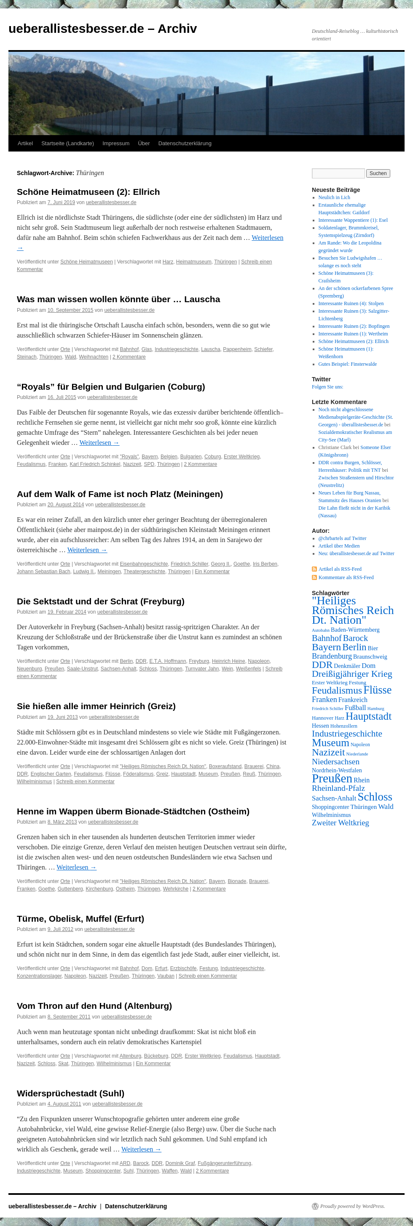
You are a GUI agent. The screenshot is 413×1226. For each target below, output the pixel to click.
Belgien (169, 457)
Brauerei (253, 766)
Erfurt (161, 968)
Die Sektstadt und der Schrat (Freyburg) (101, 601)
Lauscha (210, 349)
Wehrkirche (175, 889)
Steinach (27, 357)
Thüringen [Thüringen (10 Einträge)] (364, 806)
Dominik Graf (180, 1163)
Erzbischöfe (183, 968)
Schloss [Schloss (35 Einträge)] (374, 796)
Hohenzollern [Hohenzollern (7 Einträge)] (343, 726)
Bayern (150, 457)
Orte (65, 349)
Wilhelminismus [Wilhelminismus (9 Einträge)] (331, 814)
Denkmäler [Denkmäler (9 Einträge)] (347, 665)
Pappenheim (237, 349)
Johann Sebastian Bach (43, 571)
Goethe (241, 564)
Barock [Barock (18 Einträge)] (355, 638)
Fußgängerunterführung (224, 1163)
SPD (149, 464)
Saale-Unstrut (82, 669)
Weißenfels (248, 669)
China (272, 766)
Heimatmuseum (194, 262)
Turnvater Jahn (202, 669)
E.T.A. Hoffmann (167, 661)
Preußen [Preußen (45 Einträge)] (332, 778)
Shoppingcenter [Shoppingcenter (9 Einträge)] (330, 806)
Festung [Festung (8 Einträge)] (357, 682)
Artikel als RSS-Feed (340, 569)
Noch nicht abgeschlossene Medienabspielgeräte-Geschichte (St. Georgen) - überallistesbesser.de (356, 417)
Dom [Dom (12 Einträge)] (368, 666)
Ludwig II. (83, 571)
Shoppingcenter (103, 1171)
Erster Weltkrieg (242, 457)
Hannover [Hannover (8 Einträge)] (322, 718)
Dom (147, 968)
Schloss (148, 669)
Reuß (249, 774)
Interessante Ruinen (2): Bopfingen (354, 326)
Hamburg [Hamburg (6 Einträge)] (375, 708)
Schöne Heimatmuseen (86, 262)
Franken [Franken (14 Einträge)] (324, 699)
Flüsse (112, 774)
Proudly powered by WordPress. (352, 1206)
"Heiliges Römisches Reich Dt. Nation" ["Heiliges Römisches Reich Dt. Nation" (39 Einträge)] (353, 610)
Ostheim (125, 889)
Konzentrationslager (39, 976)
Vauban (165, 976)
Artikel (25, 143)
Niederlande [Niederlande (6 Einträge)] (357, 754)
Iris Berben (265, 564)
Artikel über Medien (339, 546)
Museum (208, 774)
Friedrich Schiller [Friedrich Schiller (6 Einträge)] (327, 708)
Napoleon (258, 661)
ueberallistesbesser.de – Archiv (102, 28)
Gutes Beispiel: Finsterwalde (348, 364)
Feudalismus (31, 464)
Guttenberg (70, 889)
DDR (141, 661)
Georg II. (221, 564)
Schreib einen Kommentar (85, 782)
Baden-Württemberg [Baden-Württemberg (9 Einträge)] (355, 629)
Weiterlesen (100, 442)
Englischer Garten (51, 774)
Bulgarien (191, 457)
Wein (227, 669)
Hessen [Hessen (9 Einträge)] (320, 725)
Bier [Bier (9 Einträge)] (373, 648)
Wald (70, 357)
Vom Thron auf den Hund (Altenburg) (94, 1006)
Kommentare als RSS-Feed (346, 577)
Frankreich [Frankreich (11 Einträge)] (352, 699)
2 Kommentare (129, 357)
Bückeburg (156, 1056)
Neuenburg (29, 669)
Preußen (54, 669)
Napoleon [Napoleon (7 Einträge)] (360, 744)
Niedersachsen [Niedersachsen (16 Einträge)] (335, 761)
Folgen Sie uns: (327, 387)
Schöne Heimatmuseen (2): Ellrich (88, 192)
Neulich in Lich (334, 197)
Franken (57, 464)
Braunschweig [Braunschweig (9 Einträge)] (370, 656)
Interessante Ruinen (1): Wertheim (353, 334)
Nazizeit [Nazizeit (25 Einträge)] (328, 752)
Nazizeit (132, 464)
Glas (147, 349)
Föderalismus (138, 774)
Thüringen (225, 262)
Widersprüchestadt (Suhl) (70, 1093)
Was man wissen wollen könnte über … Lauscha (118, 299)
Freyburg (199, 661)
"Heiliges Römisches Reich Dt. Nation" (163, 766)
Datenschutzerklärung (185, 143)
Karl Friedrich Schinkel (95, 464)
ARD (125, 1163)
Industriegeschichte (176, 349)
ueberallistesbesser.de (111, 202)
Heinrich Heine (228, 661)
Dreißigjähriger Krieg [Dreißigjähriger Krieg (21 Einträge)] (352, 673)
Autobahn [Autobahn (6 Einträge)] (321, 630)
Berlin (126, 661)
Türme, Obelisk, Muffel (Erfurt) (80, 918)
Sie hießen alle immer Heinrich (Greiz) (96, 706)
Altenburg (130, 1056)
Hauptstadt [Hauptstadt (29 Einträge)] (369, 716)
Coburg (212, 457)
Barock (141, 1163)
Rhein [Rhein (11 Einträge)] (362, 780)
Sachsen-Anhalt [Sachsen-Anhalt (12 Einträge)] (334, 798)
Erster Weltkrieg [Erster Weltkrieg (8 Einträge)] (330, 682)
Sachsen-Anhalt (119, 669)
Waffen (169, 1171)
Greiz (162, 774)
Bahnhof (129, 349)
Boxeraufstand (225, 766)
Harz (168, 262)
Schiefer (263, 349)
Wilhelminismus (34, 782)
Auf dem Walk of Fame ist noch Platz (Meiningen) (120, 494)
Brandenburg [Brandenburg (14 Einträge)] (332, 656)
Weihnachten (93, 357)
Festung (208, 968)
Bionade (237, 881)
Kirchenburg (99, 889)
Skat (63, 1063)
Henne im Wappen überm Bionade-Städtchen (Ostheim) (133, 811)
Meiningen (109, 571)
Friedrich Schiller (189, 564)
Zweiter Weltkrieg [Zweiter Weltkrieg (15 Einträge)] (340, 822)
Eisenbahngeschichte (144, 564)
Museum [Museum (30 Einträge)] (330, 742)
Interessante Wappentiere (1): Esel (353, 220)
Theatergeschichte (144, 571)
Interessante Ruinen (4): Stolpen (351, 303)
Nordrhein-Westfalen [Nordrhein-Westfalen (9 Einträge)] (337, 770)
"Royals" (129, 457)
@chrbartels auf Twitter (343, 538)
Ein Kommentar (212, 571)
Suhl (128, 1171)
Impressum (115, 143)
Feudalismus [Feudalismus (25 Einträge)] (337, 690)
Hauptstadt (183, 774)
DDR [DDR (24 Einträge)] (322, 664)
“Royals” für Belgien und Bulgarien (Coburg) (111, 386)
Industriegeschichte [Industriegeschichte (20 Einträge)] (347, 734)
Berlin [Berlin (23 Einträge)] (354, 647)
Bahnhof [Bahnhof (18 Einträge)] (327, 638)
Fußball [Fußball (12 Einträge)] (355, 708)
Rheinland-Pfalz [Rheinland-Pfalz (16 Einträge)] (338, 788)
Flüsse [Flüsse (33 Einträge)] (377, 690)
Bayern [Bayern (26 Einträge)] (326, 646)
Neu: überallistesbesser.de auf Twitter (356, 553)
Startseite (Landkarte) (67, 143)
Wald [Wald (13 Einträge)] (386, 806)
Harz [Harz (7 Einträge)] (339, 718)
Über (144, 143)
